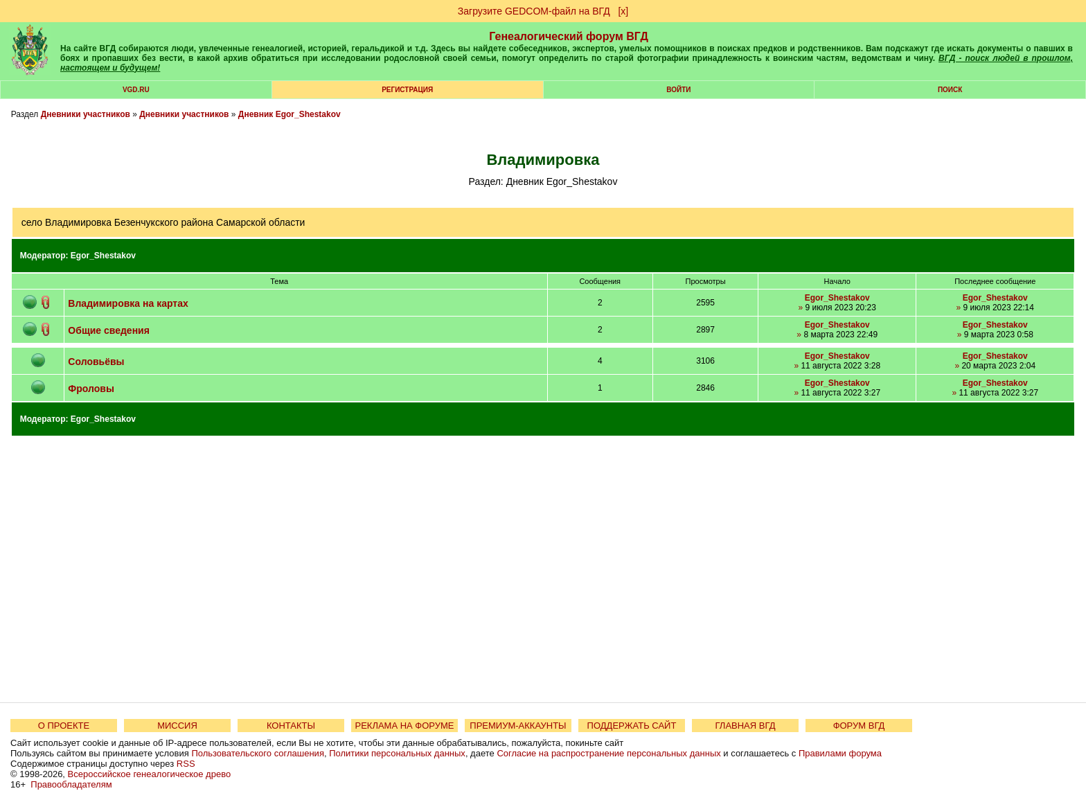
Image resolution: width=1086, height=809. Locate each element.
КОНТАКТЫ (291, 725)
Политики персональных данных (397, 753)
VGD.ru (136, 90)
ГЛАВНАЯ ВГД (745, 725)
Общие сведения (109, 330)
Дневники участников (85, 114)
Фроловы (91, 388)
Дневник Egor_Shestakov (289, 114)
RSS (186, 763)
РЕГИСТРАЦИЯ (407, 90)
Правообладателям (71, 784)
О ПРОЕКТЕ (63, 725)
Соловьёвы (96, 361)
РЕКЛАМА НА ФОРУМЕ (404, 725)
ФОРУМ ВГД (859, 725)
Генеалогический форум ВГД (568, 36)
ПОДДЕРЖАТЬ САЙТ (632, 725)
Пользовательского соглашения (257, 753)
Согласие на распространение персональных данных (608, 753)
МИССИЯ (177, 725)
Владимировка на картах (128, 303)
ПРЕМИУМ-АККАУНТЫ (518, 725)
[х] (623, 11)
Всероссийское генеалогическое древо (149, 774)
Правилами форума (840, 753)
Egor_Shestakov (103, 255)
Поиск (950, 90)
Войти (678, 90)
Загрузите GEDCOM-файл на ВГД (534, 11)
